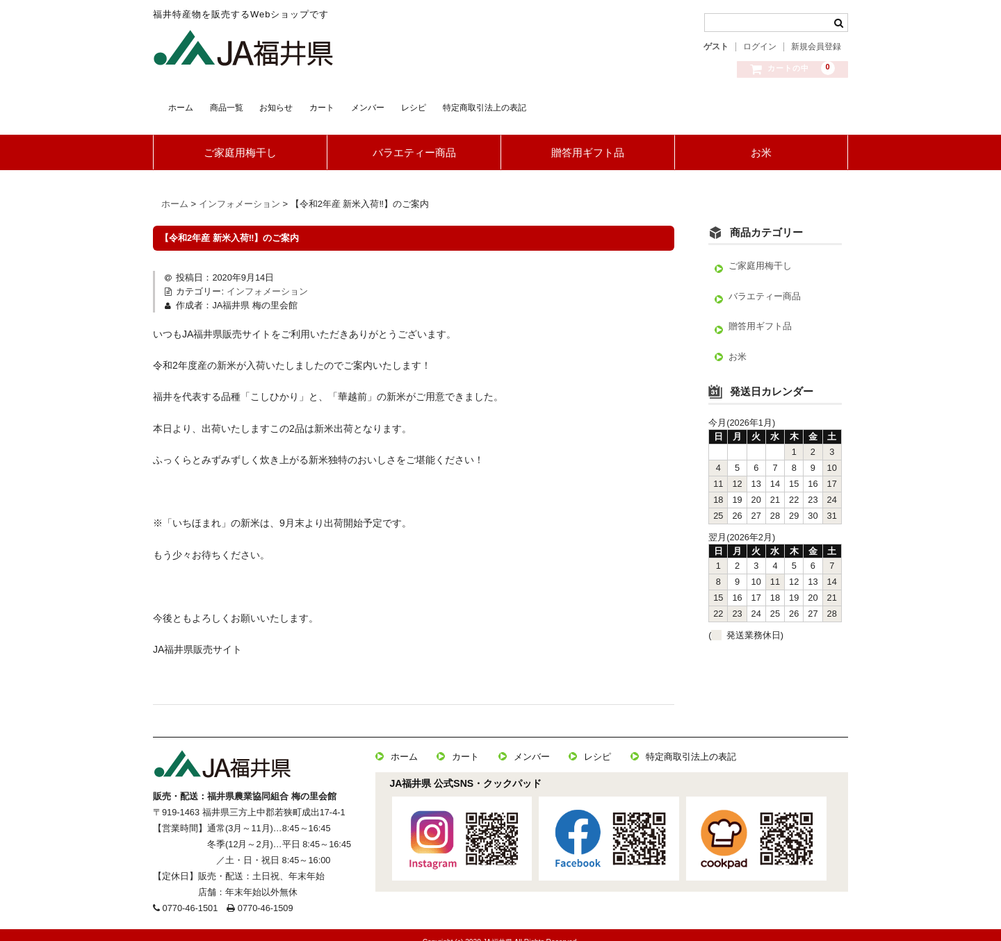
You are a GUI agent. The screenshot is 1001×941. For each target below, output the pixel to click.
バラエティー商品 (414, 139)
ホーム (187, 104)
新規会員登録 (816, 46)
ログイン (759, 46)
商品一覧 (261, 104)
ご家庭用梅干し (240, 139)
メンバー (489, 104)
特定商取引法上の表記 (668, 104)
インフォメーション (267, 278)
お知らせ (340, 104)
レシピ (562, 104)
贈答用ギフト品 (587, 139)
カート (414, 104)
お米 (761, 139)
